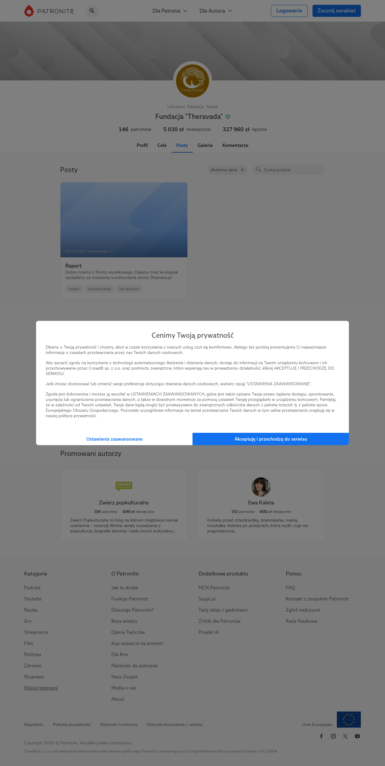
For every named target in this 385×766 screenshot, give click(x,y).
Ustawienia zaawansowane (114, 439)
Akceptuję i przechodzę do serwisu (271, 439)
